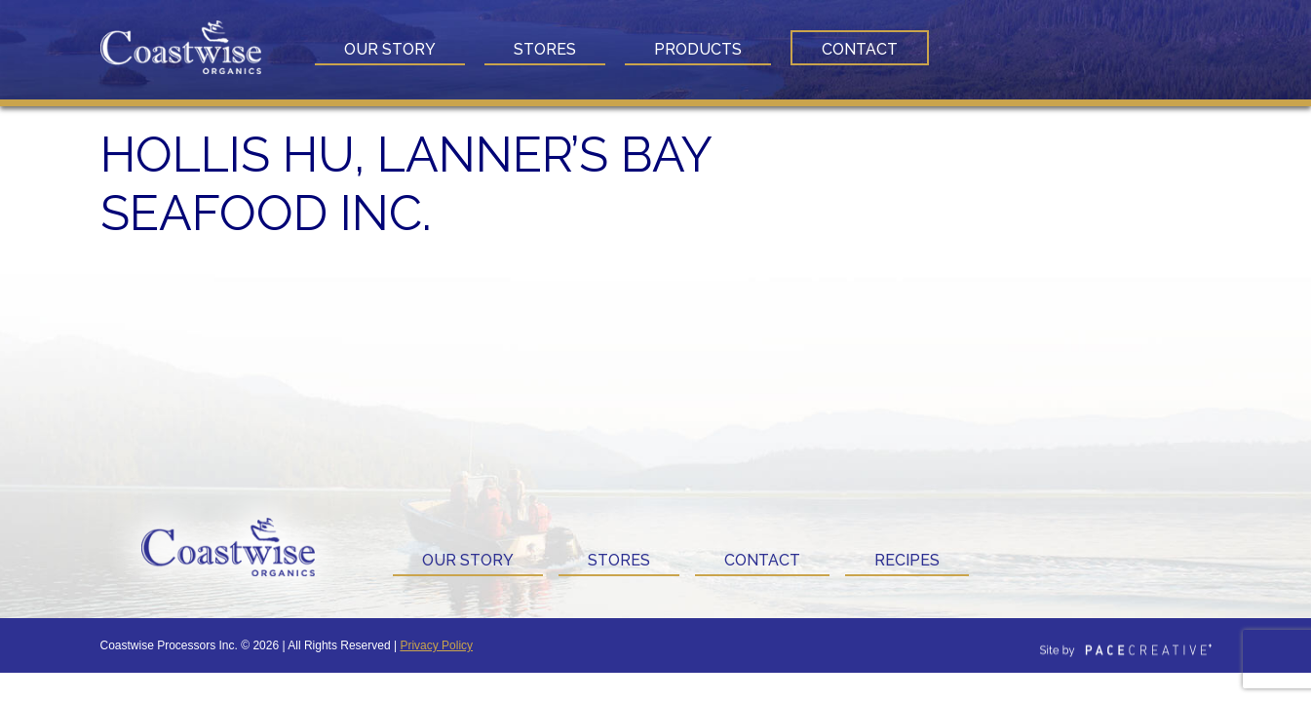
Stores (545, 49)
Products (698, 49)
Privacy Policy (436, 645)
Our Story (390, 49)
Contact (860, 49)
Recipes (907, 560)
